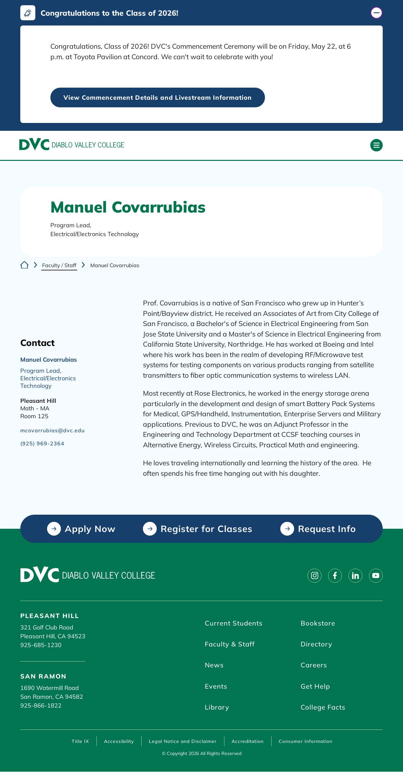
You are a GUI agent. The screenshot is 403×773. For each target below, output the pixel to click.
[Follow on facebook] (333, 576)
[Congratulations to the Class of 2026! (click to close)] (201, 12)
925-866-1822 (40, 706)
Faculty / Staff (59, 265)
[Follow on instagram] (313, 576)
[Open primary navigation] (376, 145)
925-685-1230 (40, 645)
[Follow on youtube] (375, 576)
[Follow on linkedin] (354, 576)
